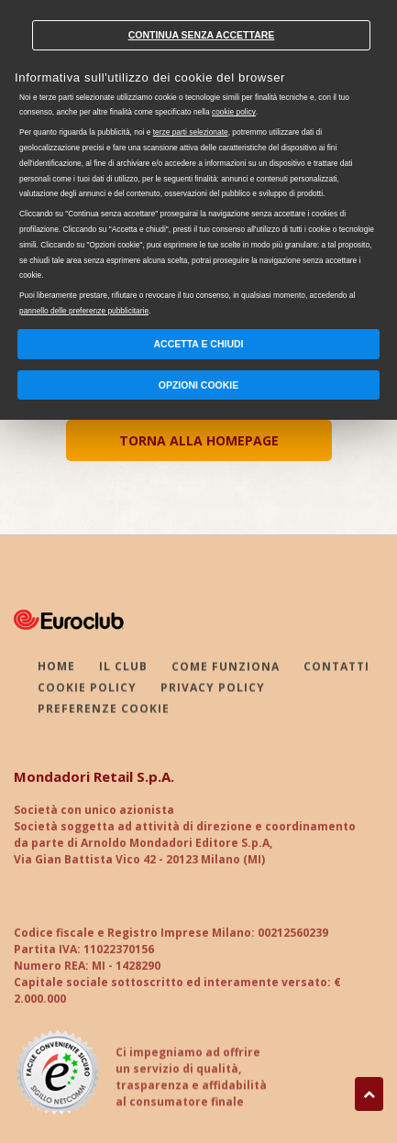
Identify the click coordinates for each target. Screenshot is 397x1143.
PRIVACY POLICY (212, 689)
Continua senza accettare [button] (201, 34)
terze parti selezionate (190, 132)
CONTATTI (336, 668)
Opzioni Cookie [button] (199, 384)
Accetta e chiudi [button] (199, 343)
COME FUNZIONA (225, 668)
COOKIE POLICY (87, 689)
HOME (56, 668)
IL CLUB (123, 668)
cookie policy (234, 111)
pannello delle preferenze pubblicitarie (84, 310)
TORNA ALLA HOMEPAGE (199, 440)
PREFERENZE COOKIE (104, 710)
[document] (198, 162)
